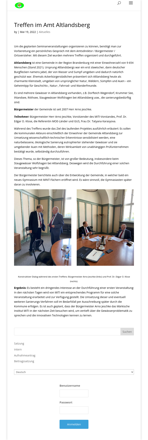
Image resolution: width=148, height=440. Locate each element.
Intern (18, 349)
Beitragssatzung (24, 361)
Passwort (66, 402)
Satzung (19, 343)
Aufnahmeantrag (24, 355)
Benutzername (70, 385)
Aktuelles (44, 32)
